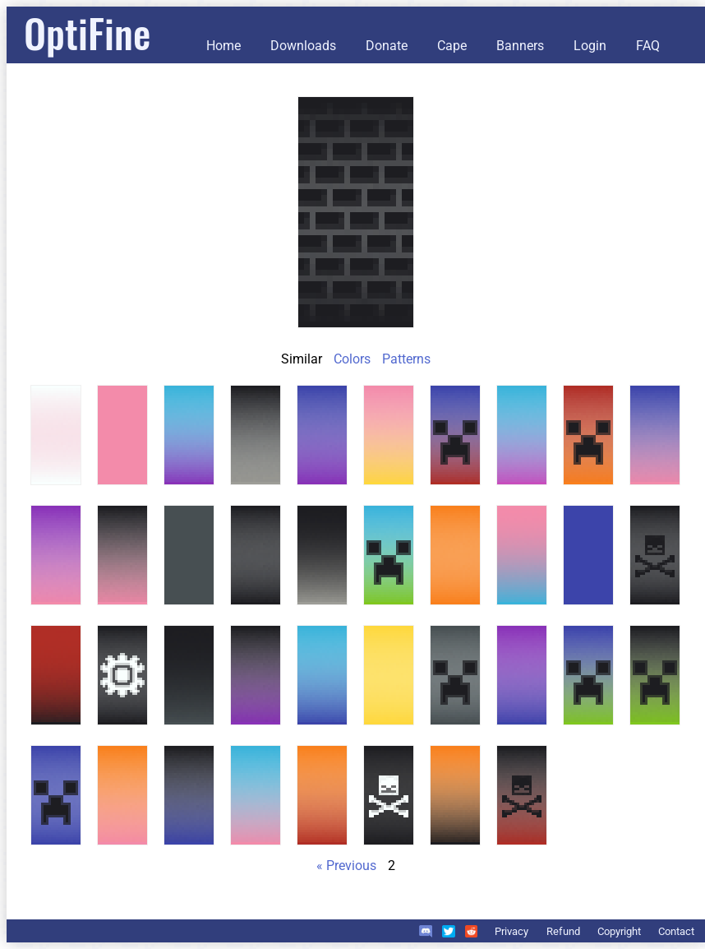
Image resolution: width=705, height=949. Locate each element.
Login (590, 45)
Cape (452, 45)
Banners (520, 45)
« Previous (346, 865)
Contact (676, 931)
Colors (352, 359)
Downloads (303, 45)
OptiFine (87, 32)
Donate (387, 45)
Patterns (406, 359)
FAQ (648, 45)
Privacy (511, 931)
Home (223, 45)
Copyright (619, 931)
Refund (563, 931)
